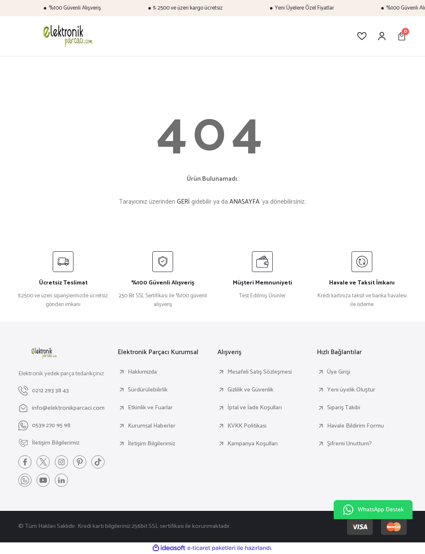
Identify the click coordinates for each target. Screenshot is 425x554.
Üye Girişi (338, 372)
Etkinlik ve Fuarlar (150, 407)
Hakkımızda (142, 372)
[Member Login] (382, 36)
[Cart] (402, 36)
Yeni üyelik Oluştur (351, 389)
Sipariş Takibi (343, 407)
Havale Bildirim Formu (355, 425)
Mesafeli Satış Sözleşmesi (259, 372)
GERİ (183, 202)
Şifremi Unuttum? (349, 443)
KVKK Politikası (246, 425)
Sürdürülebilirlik (148, 389)
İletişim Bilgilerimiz (151, 443)
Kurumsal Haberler (152, 425)
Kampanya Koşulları (252, 443)
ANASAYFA (244, 202)
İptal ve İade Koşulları (254, 407)
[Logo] (66, 36)
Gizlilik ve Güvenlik (250, 389)
